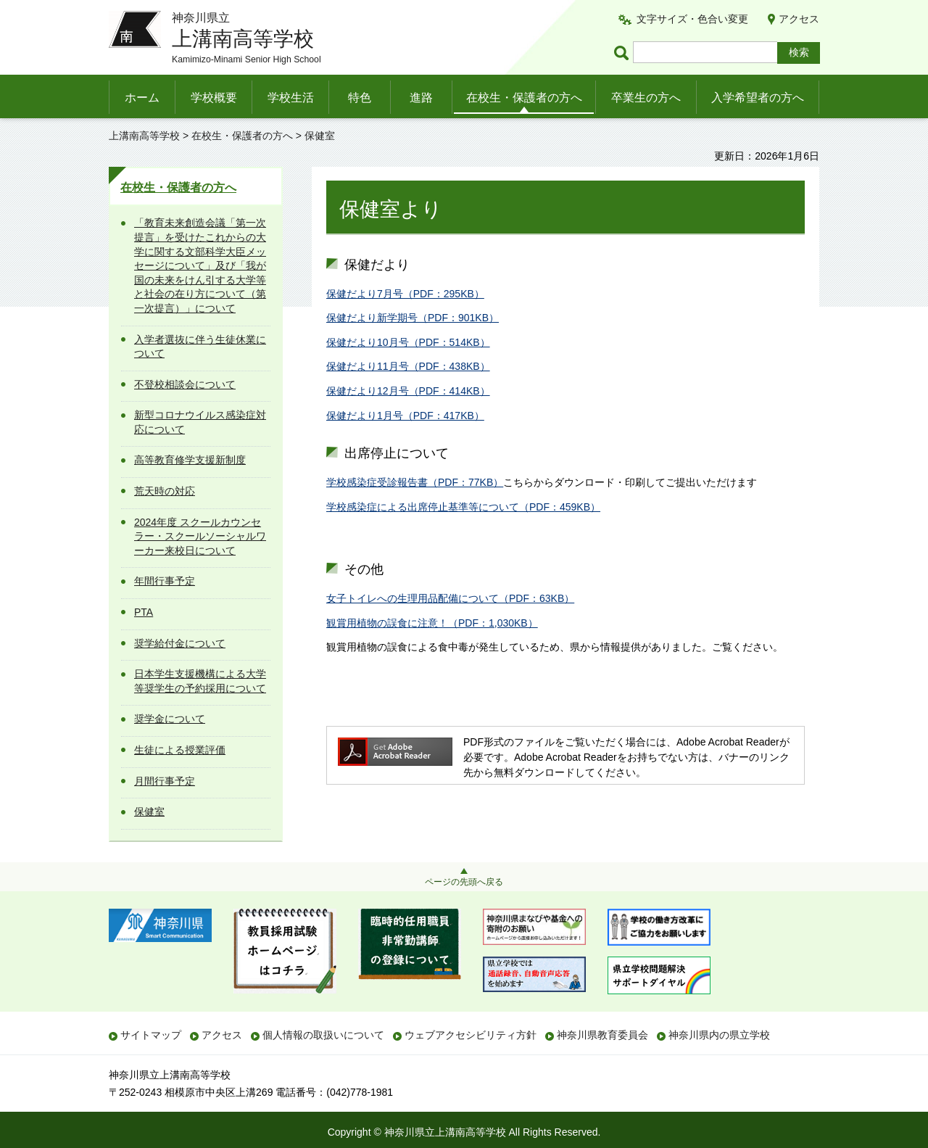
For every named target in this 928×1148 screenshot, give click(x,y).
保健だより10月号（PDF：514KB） (408, 342)
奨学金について (169, 718)
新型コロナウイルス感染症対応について (200, 422)
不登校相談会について (185, 384)
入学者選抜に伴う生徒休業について (200, 347)
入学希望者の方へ (757, 97)
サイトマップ (150, 1035)
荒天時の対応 (164, 491)
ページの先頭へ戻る (464, 882)
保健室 (149, 811)
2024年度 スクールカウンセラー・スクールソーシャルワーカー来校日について (200, 536)
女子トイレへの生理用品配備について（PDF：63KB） (450, 598)
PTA (143, 612)
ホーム (142, 97)
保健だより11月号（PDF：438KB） (408, 366)
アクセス (799, 19)
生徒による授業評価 (179, 750)
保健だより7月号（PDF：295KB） (405, 294)
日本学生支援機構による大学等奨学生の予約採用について (200, 681)
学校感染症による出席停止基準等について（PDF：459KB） (463, 507)
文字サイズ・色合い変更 (692, 19)
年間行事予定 (164, 581)
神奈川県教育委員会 (602, 1035)
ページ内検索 (623, 52)
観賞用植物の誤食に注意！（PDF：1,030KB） (432, 623)
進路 (421, 97)
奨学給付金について (179, 643)
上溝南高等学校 (144, 135)
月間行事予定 (164, 781)
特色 (359, 97)
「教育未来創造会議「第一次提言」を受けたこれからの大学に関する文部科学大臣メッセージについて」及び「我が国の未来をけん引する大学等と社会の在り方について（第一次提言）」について (200, 265)
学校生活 (291, 97)
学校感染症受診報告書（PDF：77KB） (414, 482)
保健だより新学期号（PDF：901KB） (412, 317)
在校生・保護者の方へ (524, 97)
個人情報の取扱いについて (323, 1035)
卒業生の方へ (646, 97)
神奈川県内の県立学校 (719, 1035)
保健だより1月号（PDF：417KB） (405, 415)
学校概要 (214, 97)
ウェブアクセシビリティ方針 (470, 1035)
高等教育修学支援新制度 (190, 460)
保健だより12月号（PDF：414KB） (408, 391)
